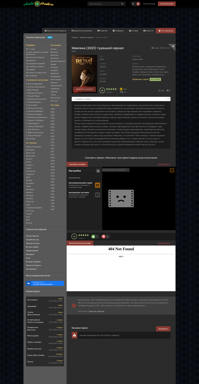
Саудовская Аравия (34, 207)
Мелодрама (55, 76)
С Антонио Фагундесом (35, 87)
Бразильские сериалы (55, 30)
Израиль (29, 165)
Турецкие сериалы (87, 37)
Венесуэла (30, 156)
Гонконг (29, 159)
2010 (52, 154)
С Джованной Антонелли (36, 99)
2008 (53, 161)
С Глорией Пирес (33, 96)
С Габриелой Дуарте (34, 93)
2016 (52, 136)
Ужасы (53, 95)
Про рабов (30, 69)
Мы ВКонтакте (47, 283)
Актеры (133, 30)
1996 (52, 197)
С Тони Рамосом (32, 129)
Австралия (30, 150)
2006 (53, 167)
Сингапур (30, 211)
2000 (53, 185)
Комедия (54, 70)
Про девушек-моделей (35, 63)
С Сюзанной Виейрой (34, 126)
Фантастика (55, 98)
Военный (54, 55)
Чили (28, 217)
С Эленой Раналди (33, 135)
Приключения (56, 85)
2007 (53, 164)
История (54, 67)
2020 (53, 124)
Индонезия (30, 171)
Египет (29, 162)
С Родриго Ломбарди (34, 120)
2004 (53, 173)
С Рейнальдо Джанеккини (36, 117)
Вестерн (54, 52)
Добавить (163, 329)
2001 (52, 182)
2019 (52, 127)
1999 (52, 188)
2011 (52, 151)
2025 (53, 109)
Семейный (55, 88)
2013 (52, 145)
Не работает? (164, 164)
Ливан (28, 186)
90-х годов (30, 49)
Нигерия (29, 198)
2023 (52, 115)
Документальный (57, 61)
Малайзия (30, 189)
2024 (53, 112)
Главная (75, 37)
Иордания (30, 174)
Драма (53, 64)
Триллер (54, 91)
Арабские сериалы (33, 147)
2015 (52, 139)
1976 (52, 209)
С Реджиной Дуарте (34, 114)
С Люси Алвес (31, 105)
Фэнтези (54, 101)
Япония (29, 223)
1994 (52, 203)
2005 (53, 170)
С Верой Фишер (32, 90)
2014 (52, 142)
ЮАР (28, 220)
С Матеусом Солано (34, 108)
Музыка (54, 82)
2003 (53, 176)
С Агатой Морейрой (34, 84)
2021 (52, 121)
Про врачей (31, 60)
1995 (52, 200)
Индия (28, 168)
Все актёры (30, 138)
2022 (52, 118)
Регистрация (149, 4)
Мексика (29, 195)
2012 (52, 148)
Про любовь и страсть (35, 66)
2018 (52, 130)
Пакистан (30, 201)
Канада (29, 180)
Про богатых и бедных (35, 57)
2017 (52, 133)
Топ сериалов (166, 30)
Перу (28, 204)
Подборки (118, 30)
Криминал (55, 73)
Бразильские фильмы (82, 30)
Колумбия (30, 183)
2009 (53, 157)
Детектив (55, 58)
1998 (52, 191)
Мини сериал (56, 79)
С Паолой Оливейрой (34, 111)
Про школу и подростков (36, 72)
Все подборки (31, 75)
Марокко (29, 192)
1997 (52, 194)
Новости (148, 30)
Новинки (103, 30)
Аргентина (30, 153)
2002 (53, 179)
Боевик (53, 49)
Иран (28, 177)
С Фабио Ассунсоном (34, 132)
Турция (29, 214)
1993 (52, 206)
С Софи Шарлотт (33, 123)
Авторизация (166, 4)
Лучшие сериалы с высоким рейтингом (37, 53)
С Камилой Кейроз (33, 102)
